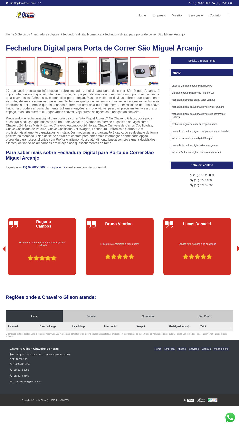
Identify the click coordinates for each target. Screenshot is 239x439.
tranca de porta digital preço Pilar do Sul (193, 93)
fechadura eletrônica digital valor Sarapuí (193, 101)
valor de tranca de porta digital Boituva (192, 86)
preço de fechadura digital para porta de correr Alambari (201, 134)
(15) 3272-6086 (222, 3)
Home (142, 15)
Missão (177, 15)
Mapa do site (222, 353)
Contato (215, 15)
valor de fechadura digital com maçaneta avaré (196, 156)
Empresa (159, 15)
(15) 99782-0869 (200, 3)
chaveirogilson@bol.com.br (25, 386)
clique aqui (57, 167)
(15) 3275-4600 (202, 189)
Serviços (194, 15)
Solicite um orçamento (201, 61)
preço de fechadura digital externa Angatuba (195, 149)
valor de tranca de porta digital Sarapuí (192, 142)
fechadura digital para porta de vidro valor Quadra (198, 108)
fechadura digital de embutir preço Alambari (194, 127)
